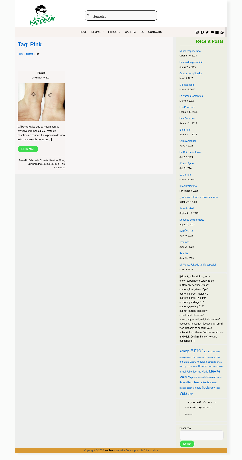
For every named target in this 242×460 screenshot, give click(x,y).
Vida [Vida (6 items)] (183, 393)
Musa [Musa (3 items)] (207, 377)
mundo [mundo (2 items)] (201, 377)
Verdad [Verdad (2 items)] (217, 388)
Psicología (43, 164)
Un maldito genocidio (191, 62)
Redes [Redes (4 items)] (206, 382)
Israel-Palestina (188, 186)
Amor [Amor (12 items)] (196, 350)
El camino (185, 129)
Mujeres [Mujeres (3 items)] (192, 377)
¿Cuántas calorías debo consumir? (199, 197)
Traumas (184, 242)
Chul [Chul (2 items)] (202, 357)
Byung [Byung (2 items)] (182, 357)
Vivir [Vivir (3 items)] (190, 393)
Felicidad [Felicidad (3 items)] (202, 361)
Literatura (53, 160)
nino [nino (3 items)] (213, 377)
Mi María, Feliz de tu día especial (198, 264)
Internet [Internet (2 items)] (219, 366)
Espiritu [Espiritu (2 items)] (193, 362)
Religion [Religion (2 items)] (183, 388)
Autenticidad (187, 208)
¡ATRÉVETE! (186, 230)
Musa (61, 160)
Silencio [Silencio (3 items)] (196, 387)
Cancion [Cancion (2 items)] (196, 357)
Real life (184, 253)
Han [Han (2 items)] (181, 366)
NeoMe (108, 450)
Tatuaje (41, 72)
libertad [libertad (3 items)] (197, 371)
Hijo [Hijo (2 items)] (185, 366)
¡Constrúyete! (187, 163)
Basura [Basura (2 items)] (211, 352)
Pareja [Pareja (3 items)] (183, 382)
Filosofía (44, 160)
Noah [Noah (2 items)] (219, 377)
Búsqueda (185, 428)
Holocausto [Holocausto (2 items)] (193, 366)
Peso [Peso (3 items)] (190, 382)
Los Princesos (187, 107)
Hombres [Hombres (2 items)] (212, 366)
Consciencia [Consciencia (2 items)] (210, 357)
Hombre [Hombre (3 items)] (202, 366)
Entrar (187, 443)
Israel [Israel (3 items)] (183, 371)
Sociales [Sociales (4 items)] (208, 387)
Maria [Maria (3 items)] (205, 371)
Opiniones (32, 164)
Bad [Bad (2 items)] (205, 352)
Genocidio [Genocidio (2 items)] (212, 362)
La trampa (185, 174)
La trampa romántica (191, 96)
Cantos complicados (191, 73)
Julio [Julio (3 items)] (189, 371)
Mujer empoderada (190, 51)
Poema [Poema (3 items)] (198, 382)
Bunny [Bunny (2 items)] (217, 352)
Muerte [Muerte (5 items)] (214, 371)
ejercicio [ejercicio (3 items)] (184, 361)
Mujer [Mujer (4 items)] (184, 377)
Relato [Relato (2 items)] (214, 383)
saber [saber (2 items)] (189, 388)
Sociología (54, 164)
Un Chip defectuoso (191, 152)
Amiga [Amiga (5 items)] (185, 351)
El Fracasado (187, 84)
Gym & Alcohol (188, 140)
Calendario (34, 160)
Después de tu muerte (192, 219)
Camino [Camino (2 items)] (188, 357)
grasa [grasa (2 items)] (219, 362)
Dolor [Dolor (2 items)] (218, 357)
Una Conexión (187, 118)
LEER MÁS (27, 149)
